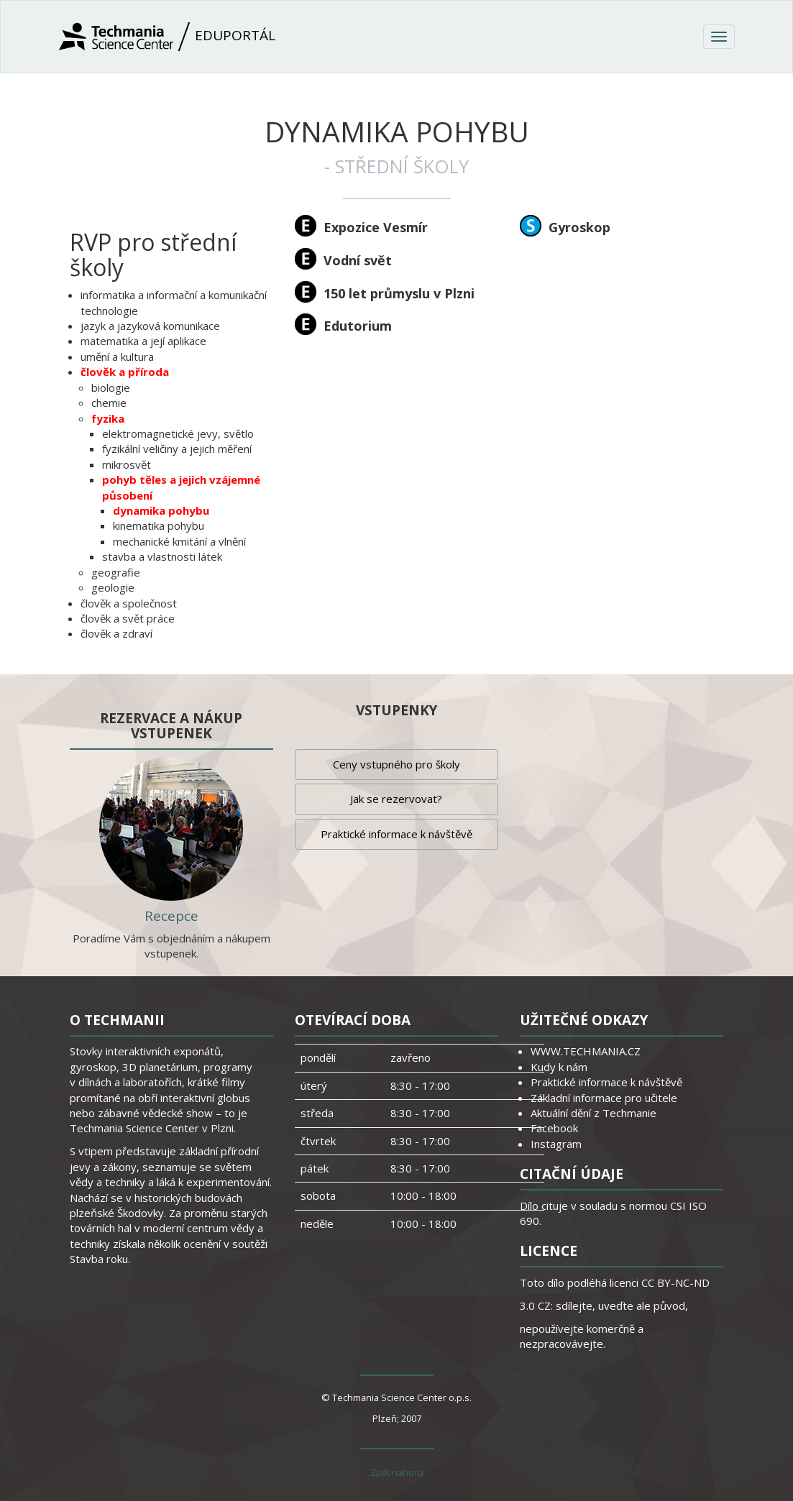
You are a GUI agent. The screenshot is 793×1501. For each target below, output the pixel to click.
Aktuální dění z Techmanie (593, 1113)
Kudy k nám (559, 1067)
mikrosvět (126, 464)
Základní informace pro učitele (604, 1098)
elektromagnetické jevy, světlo (178, 433)
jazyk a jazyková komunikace (150, 325)
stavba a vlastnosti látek (162, 556)
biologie (110, 387)
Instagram (556, 1144)
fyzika (107, 418)
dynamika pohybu (161, 510)
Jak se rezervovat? (396, 798)
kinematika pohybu (158, 525)
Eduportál (167, 36)
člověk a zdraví (116, 633)
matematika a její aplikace (143, 341)
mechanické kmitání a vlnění (179, 541)
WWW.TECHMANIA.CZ (586, 1051)
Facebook (554, 1128)
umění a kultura (117, 356)
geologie (112, 587)
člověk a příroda (125, 371)
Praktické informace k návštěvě (396, 834)
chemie (109, 402)
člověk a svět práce (128, 618)
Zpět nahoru (396, 1472)
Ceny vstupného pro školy (396, 764)
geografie (115, 572)
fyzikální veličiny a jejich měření (177, 448)
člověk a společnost (129, 603)
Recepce (171, 915)
